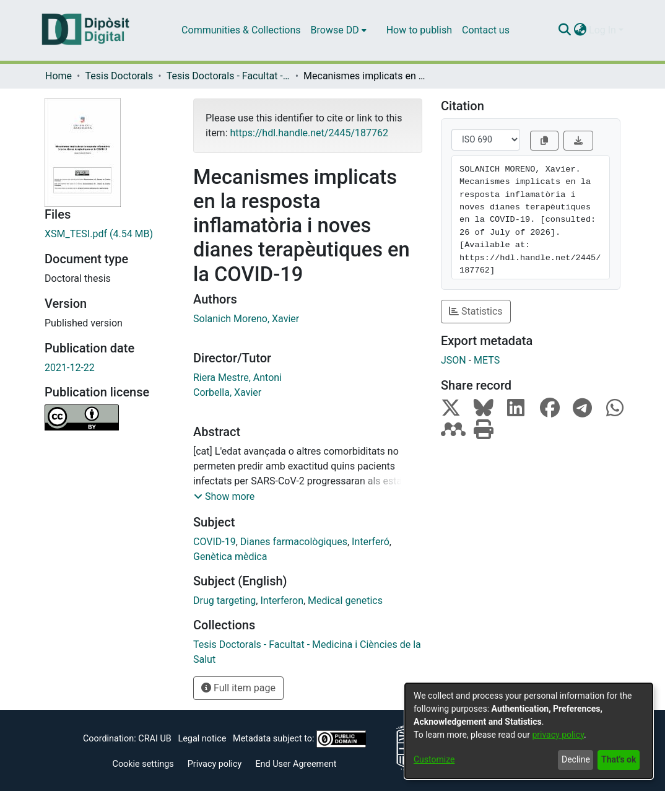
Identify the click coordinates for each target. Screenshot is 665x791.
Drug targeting (224, 600)
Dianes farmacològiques (293, 542)
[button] (224, 497)
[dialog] (529, 731)
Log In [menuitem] (602, 30)
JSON (453, 360)
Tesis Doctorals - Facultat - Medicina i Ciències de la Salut (228, 76)
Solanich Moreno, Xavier (246, 319)
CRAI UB (154, 738)
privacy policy (558, 735)
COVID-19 (214, 542)
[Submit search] (564, 30)
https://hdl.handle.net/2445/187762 (309, 133)
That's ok (618, 759)
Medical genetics (345, 600)
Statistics (476, 311)
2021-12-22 (70, 368)
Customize (434, 759)
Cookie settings (143, 764)
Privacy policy (215, 764)
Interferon (281, 600)
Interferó (370, 542)
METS (487, 360)
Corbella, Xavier (227, 392)
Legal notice (202, 738)
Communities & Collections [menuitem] (240, 30)
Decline (576, 759)
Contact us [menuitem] (486, 30)
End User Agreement (295, 764)
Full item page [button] (238, 688)
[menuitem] (339, 30)
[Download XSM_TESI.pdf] (110, 234)
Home (58, 76)
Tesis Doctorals (119, 76)
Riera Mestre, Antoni (237, 377)
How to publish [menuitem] (419, 30)
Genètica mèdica (230, 556)
